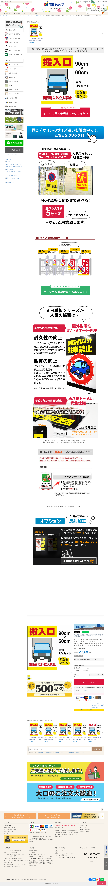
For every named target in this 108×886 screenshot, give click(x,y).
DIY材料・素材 (13, 106)
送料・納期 (58, 822)
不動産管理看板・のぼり (15, 38)
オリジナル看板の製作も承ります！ (66, 289)
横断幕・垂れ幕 (13, 102)
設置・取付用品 (13, 73)
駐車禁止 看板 (40, 752)
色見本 (8, 162)
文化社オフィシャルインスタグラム (64, 853)
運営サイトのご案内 (60, 848)
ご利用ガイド (93, 1)
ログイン (80, 1)
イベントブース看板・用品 (15, 55)
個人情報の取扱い (32, 879)
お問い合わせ (42, 879)
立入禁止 (28, 16)
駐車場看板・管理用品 (14, 34)
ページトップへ (102, 809)
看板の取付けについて (12, 182)
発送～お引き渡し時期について (12, 829)
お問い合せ (17, 13)
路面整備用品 (12, 77)
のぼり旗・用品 (13, 98)
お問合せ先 (7, 848)
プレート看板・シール (11, 16)
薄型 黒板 (63, 752)
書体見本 (8, 159)
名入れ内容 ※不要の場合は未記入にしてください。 (86, 659)
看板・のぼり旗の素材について (14, 164)
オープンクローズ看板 (14, 50)
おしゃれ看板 (12, 46)
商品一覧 (7, 13)
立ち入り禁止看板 (13, 42)
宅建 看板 (57, 752)
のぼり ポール (71, 752)
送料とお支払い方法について (42, 839)
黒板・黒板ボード (13, 81)
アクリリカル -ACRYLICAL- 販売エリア (65, 857)
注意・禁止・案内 (21, 16)
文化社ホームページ (60, 851)
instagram (91, 862)
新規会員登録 (83, 825)
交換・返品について (9, 831)
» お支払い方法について (98, 705)
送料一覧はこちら (59, 827)
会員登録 (86, 1)
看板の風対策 (9, 169)
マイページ (27, 13)
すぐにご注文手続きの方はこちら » (66, 111)
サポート (7, 822)
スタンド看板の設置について (13, 175)
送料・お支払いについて (10, 827)
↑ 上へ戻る (102, 883)
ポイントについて (9, 833)
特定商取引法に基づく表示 (19, 879)
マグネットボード (13, 89)
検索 (103, 13)
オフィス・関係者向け (36, 16)
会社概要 (32, 848)
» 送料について (100, 704)
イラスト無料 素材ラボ (61, 855)
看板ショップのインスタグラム (88, 848)
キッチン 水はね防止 (81, 752)
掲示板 (10, 85)
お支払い (32, 822)
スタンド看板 (12, 69)
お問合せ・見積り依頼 (102, 1)
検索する (97, 749)
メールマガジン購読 (85, 829)
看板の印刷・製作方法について (14, 166)
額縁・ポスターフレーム (15, 93)
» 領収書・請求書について (97, 707)
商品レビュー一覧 (84, 831)
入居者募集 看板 (48, 752)
